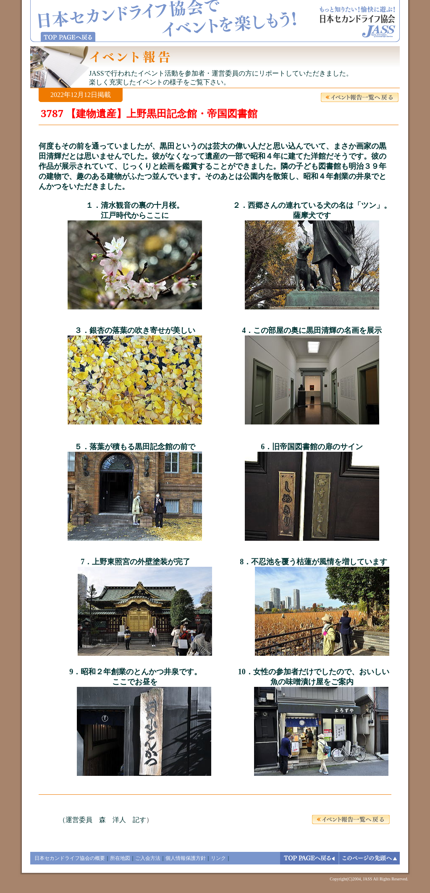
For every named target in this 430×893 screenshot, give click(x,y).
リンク (218, 858)
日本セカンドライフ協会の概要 (69, 858)
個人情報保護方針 (185, 858)
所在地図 (120, 858)
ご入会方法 (147, 858)
